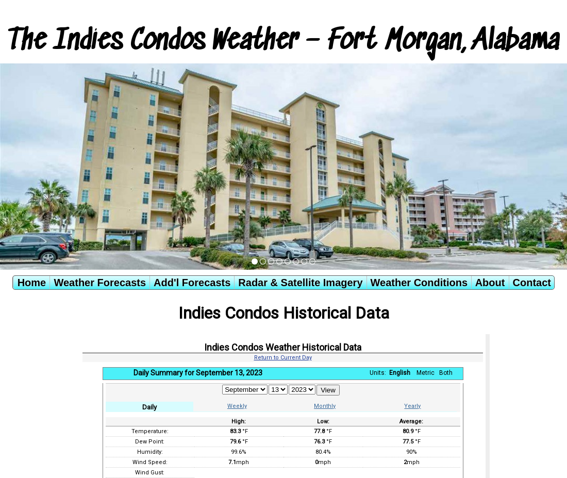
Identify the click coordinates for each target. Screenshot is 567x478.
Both (446, 372)
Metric (425, 372)
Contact (532, 282)
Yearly (412, 406)
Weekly (237, 406)
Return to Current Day (283, 357)
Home (32, 282)
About (490, 282)
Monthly (325, 406)
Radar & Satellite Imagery (300, 282)
